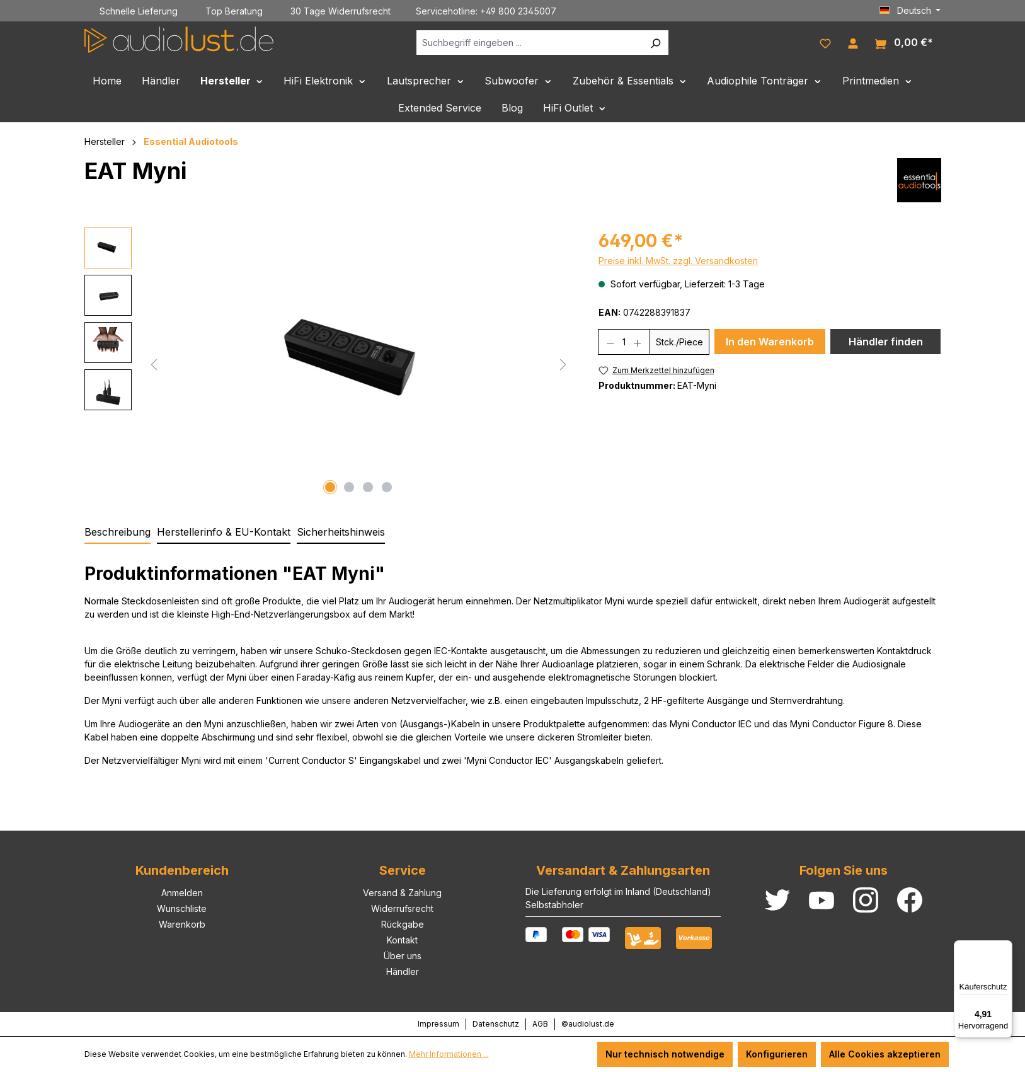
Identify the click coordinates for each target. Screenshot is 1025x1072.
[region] (329, 363)
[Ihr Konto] (853, 42)
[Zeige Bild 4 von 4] (387, 487)
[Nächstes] (563, 363)
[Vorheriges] (153, 363)
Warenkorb (182, 924)
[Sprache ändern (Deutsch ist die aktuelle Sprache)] (910, 10)
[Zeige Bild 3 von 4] (368, 487)
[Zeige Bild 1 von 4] (330, 487)
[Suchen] (655, 42)
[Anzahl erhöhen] (638, 342)
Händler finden (886, 341)
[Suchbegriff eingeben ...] (529, 42)
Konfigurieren (777, 1054)
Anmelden (182, 892)
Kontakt (402, 940)
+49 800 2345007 (518, 11)
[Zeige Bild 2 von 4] (349, 487)
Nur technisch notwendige (664, 1054)
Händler (402, 971)
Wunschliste (182, 908)
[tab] (117, 532)
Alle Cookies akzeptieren (885, 1054)
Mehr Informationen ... (449, 1054)
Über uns (402, 955)
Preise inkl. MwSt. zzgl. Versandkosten (678, 260)
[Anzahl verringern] (610, 342)
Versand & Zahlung (402, 892)
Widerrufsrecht (402, 908)
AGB (540, 1024)
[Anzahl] (624, 342)
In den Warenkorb (770, 341)
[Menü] (1004, 947)
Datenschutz (495, 1024)
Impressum (438, 1024)
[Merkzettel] (825, 42)
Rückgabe (402, 924)
